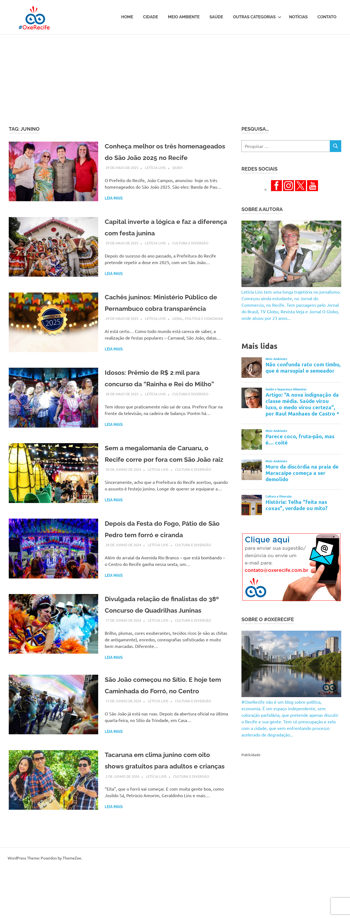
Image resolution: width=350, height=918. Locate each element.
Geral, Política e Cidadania (197, 340)
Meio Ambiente (184, 16)
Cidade (150, 16)
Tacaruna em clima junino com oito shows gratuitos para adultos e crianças (166, 828)
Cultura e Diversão (190, 253)
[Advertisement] (175, 75)
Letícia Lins (155, 179)
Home (127, 16)
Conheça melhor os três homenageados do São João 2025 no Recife (166, 157)
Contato (326, 16)
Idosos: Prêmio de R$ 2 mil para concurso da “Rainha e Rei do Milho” (162, 404)
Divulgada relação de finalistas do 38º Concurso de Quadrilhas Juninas (162, 650)
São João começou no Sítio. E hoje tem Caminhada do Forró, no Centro (166, 743)
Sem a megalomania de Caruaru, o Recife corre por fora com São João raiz (164, 489)
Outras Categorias (257, 16)
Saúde (216, 16)
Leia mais (114, 209)
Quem (177, 179)
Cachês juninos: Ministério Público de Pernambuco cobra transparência (160, 318)
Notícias (298, 16)
